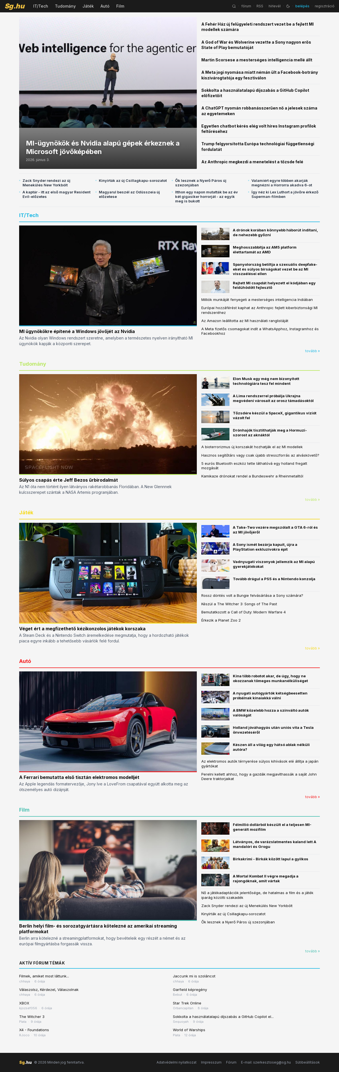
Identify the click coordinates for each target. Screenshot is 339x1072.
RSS (260, 6)
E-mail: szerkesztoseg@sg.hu (266, 1062)
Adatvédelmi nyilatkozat (177, 1062)
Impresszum (211, 1062)
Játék (88, 6)
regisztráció (324, 6)
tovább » (312, 351)
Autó (105, 6)
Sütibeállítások (307, 1062)
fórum (246, 6)
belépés (302, 6)
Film (120, 6)
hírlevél (275, 6)
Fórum (231, 1062)
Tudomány (65, 6)
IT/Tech (40, 6)
